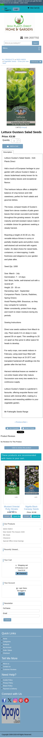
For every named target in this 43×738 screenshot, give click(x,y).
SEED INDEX (21, 59)
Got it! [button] (2, 5)
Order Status (7, 650)
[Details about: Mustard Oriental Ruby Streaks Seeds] (7, 516)
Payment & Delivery (10, 689)
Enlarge (23, 127)
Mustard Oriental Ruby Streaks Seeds (11, 509)
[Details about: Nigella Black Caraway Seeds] (27, 516)
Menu (5, 48)
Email (5, 613)
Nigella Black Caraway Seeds (31, 507)
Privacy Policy (8, 683)
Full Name (6, 608)
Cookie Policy (8, 680)
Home (5, 639)
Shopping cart (23, 565)
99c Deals (6, 535)
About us (6, 664)
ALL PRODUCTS (8, 59)
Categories (7, 641)
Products (6, 644)
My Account (7, 647)
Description (7, 152)
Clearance (6, 538)
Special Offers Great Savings (13, 541)
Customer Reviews (9, 669)
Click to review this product (21, 448)
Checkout (21, 573)
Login (16, 9)
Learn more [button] (24, 3)
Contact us (7, 666)
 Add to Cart (12, 146)
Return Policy (7, 686)
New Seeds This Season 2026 (14, 532)
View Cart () (33, 8)
